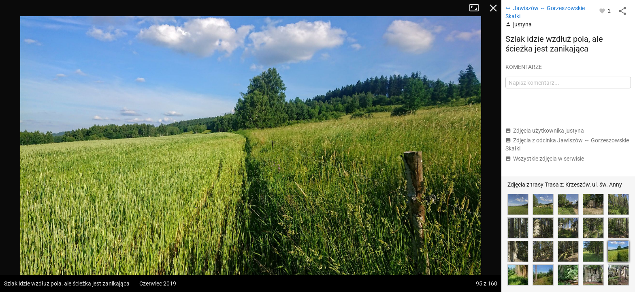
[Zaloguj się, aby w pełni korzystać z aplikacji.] (603, 10)
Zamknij (493, 8)
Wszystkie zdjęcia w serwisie (544, 158)
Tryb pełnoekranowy (477, 8)
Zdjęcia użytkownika (544, 130)
